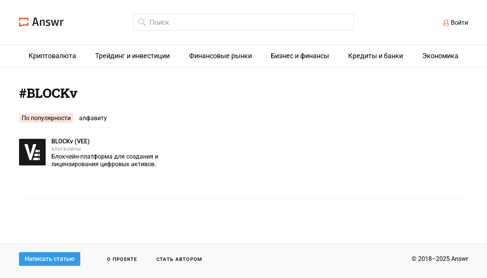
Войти (459, 22)
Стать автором (179, 259)
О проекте (122, 259)
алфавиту (93, 118)
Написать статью (50, 258)
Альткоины (66, 149)
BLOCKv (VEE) (70, 141)
